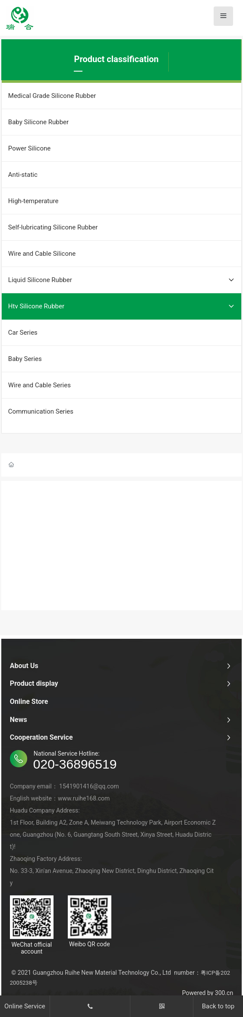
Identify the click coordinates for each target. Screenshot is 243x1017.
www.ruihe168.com (84, 798)
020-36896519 (75, 764)
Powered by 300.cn (207, 992)
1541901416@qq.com (89, 786)
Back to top (218, 1006)
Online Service (24, 1006)
